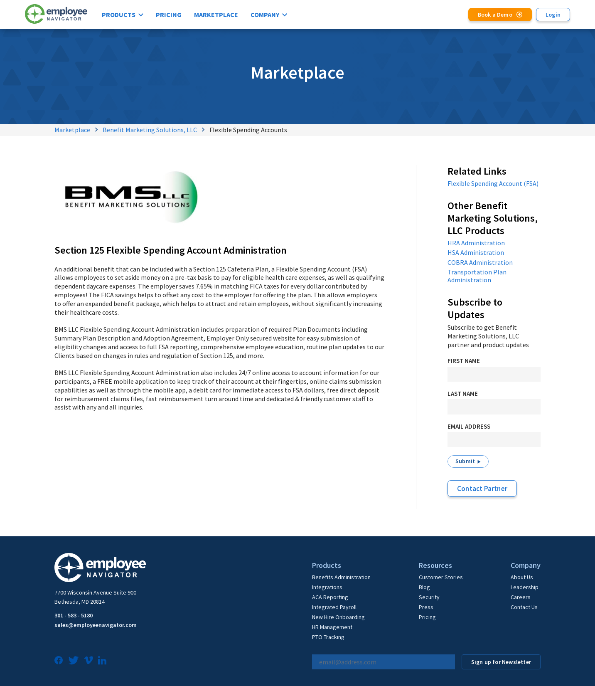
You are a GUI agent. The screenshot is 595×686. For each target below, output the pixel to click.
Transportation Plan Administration (476, 276)
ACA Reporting (330, 597)
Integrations (327, 587)
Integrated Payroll (334, 607)
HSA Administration (475, 252)
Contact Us (524, 607)
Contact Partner (482, 488)
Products (118, 14)
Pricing (169, 14)
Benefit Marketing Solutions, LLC (150, 129)
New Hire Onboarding (338, 617)
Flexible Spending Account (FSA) (492, 183)
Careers (521, 597)
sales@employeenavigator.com (95, 625)
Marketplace (216, 14)
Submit (465, 461)
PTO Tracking (328, 637)
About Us (522, 577)
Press (426, 607)
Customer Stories (441, 577)
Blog (424, 587)
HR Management (332, 627)
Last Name (462, 393)
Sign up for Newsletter (501, 662)
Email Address (468, 426)
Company (265, 14)
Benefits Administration (341, 577)
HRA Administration (476, 243)
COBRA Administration (480, 262)
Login (553, 14)
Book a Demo (495, 14)
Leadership (524, 587)
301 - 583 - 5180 (73, 615)
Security (429, 597)
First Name (463, 360)
